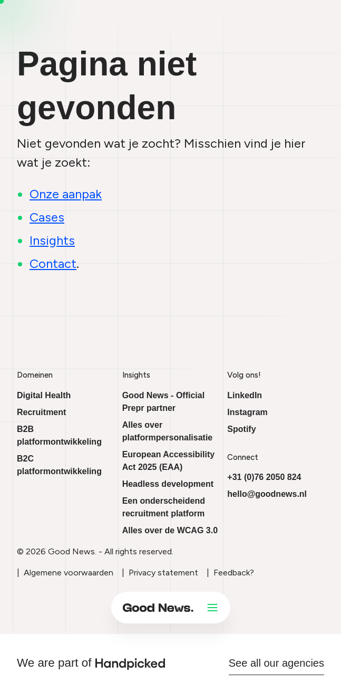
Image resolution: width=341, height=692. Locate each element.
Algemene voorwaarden (68, 573)
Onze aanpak (66, 193)
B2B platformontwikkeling (59, 435)
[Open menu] (212, 607)
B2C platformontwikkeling (59, 465)
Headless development (167, 483)
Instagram (247, 412)
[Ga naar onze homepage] (158, 607)
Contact (53, 263)
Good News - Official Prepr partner (163, 401)
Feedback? (233, 573)
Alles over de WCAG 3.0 (170, 530)
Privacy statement (163, 573)
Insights (52, 240)
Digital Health (44, 395)
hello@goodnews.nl (267, 493)
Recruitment (41, 412)
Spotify (241, 429)
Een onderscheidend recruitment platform (163, 507)
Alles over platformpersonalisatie (167, 431)
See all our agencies (276, 663)
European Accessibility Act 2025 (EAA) (168, 461)
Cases (47, 217)
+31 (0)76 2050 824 (264, 477)
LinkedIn (244, 395)
